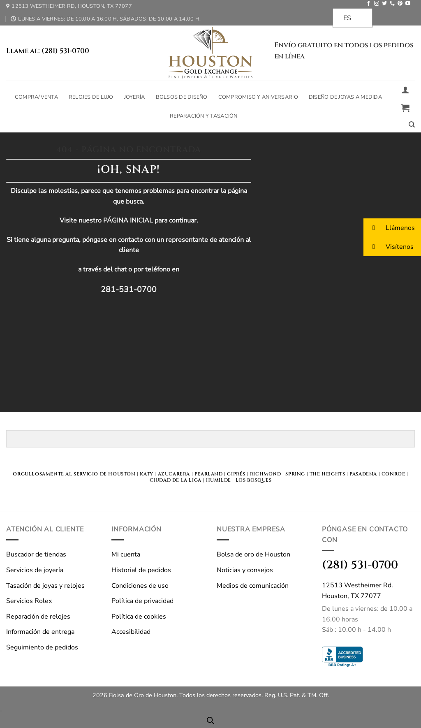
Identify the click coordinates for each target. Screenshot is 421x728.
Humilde (218, 480)
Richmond (265, 474)
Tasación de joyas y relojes (45, 585)
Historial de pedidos (141, 570)
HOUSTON (121, 474)
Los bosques (254, 480)
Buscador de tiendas (36, 554)
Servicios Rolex (29, 600)
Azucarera (174, 474)
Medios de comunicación (253, 585)
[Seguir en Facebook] (368, 4)
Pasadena (363, 474)
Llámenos (389, 227)
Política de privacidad (142, 600)
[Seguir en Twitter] (384, 4)
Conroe (393, 474)
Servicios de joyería (34, 570)
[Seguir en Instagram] (376, 4)
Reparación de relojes (38, 616)
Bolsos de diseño (182, 97)
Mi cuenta (125, 554)
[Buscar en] (412, 124)
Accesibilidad (130, 631)
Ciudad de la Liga (175, 480)
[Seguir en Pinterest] (400, 4)
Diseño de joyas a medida (345, 97)
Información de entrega (40, 631)
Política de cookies (138, 616)
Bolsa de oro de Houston (253, 554)
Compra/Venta (36, 97)
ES (347, 18)
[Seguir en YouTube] (407, 4)
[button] (405, 90)
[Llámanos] (392, 4)
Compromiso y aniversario (258, 97)
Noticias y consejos (245, 570)
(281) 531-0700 (360, 565)
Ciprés (236, 474)
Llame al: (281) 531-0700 (47, 51)
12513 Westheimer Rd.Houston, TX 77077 (357, 590)
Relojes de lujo (91, 97)
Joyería (134, 97)
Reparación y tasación (203, 116)
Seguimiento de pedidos (42, 647)
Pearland (208, 474)
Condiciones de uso (140, 585)
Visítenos (388, 246)
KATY (146, 474)
